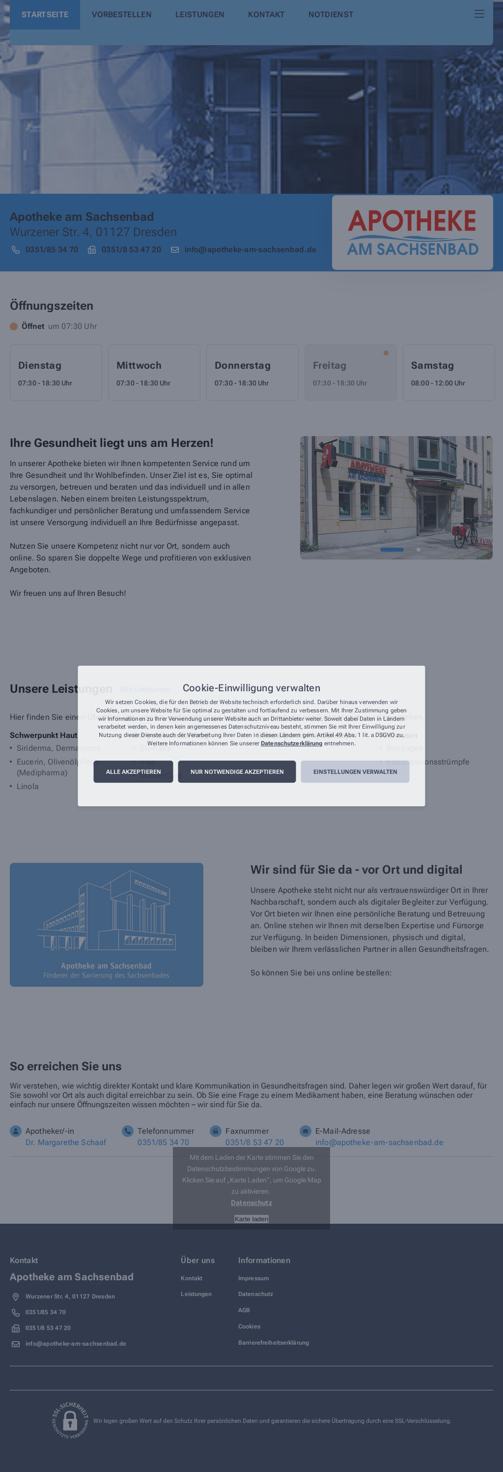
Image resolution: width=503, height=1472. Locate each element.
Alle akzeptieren (133, 771)
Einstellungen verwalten (355, 771)
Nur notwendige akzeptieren (237, 771)
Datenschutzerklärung (291, 743)
